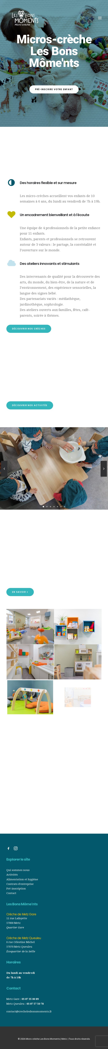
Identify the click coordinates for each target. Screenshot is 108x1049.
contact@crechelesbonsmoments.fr (29, 1011)
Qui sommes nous (18, 870)
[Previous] (4, 476)
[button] (100, 18)
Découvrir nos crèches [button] (29, 328)
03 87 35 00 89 (30, 999)
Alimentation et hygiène (22, 879)
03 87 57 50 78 (35, 1003)
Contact (11, 893)
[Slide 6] (61, 506)
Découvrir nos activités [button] (29, 405)
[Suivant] (104, 476)
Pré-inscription (16, 888)
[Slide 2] (47, 506)
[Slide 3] (50, 506)
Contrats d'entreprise (20, 884)
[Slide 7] (64, 506)
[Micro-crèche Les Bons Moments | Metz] (25, 18)
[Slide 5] (57, 506)
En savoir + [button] (20, 591)
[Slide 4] (54, 506)
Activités (12, 874)
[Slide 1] (43, 506)
